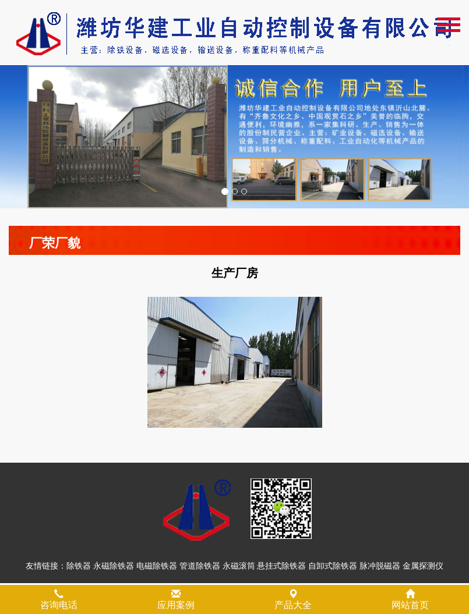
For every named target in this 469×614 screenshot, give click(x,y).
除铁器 (78, 567)
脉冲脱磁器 (379, 567)
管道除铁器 (199, 567)
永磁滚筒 (239, 567)
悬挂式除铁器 (281, 567)
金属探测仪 (423, 567)
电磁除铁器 (156, 567)
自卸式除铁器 (332, 567)
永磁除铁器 (113, 567)
